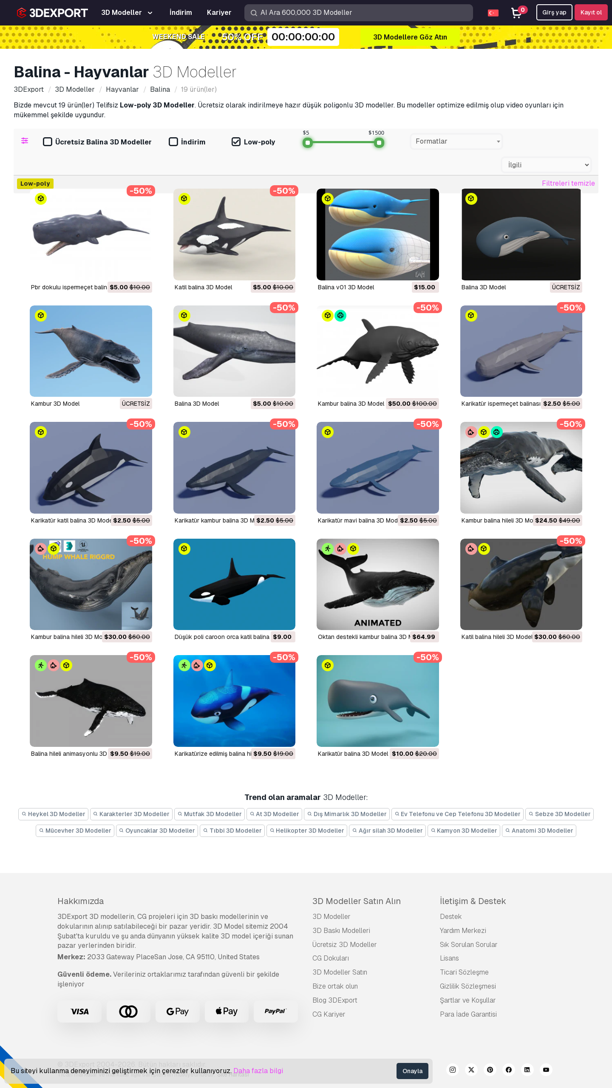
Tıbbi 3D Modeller (232, 830)
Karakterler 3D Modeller (131, 814)
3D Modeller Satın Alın (356, 901)
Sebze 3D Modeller (559, 814)
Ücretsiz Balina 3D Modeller (97, 142)
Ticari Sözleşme (464, 972)
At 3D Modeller (274, 814)
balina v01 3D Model (346, 287)
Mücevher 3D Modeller (75, 830)
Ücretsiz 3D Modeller (344, 944)
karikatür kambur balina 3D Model (220, 520)
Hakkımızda (80, 901)
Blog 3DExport (334, 1000)
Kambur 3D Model (55, 403)
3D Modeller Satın (339, 972)
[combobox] (456, 141)
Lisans (449, 958)
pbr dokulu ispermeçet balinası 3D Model (87, 287)
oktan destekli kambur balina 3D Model (371, 637)
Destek (451, 916)
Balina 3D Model (484, 287)
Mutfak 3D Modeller (209, 814)
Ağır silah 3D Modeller (387, 830)
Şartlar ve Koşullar (468, 1000)
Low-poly (253, 142)
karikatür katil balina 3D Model (72, 520)
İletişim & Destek (473, 901)
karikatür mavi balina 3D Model (360, 520)
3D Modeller (331, 916)
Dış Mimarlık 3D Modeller (347, 814)
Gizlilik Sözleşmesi (468, 986)
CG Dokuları (330, 958)
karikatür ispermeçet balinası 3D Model (515, 403)
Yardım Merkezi (463, 930)
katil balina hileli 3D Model (497, 637)
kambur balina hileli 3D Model (501, 520)
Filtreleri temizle (568, 183)
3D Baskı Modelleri (341, 930)
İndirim (187, 142)
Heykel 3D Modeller (53, 814)
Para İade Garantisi (468, 1014)
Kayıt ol (591, 12)
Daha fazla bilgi (258, 1070)
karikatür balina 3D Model (353, 753)
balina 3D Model (197, 403)
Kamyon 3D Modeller (464, 830)
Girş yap (554, 12)
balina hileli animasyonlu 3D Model (78, 753)
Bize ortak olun (335, 986)
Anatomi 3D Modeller (539, 830)
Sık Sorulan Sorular (469, 944)
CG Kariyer (329, 1014)
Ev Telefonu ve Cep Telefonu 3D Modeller (457, 814)
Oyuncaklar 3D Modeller (157, 830)
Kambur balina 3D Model (351, 403)
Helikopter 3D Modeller (307, 830)
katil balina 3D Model (203, 287)
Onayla (412, 1071)
